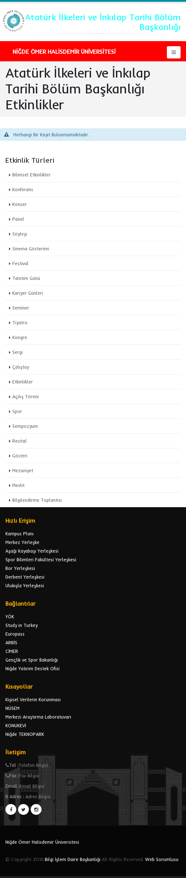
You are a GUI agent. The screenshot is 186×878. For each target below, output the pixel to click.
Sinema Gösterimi (30, 248)
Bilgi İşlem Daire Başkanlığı (72, 859)
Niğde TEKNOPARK (24, 734)
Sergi (17, 352)
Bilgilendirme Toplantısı (37, 500)
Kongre (19, 337)
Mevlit (18, 485)
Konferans (22, 189)
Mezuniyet (22, 470)
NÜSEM (12, 708)
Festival (20, 263)
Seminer (20, 308)
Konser (19, 204)
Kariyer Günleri (27, 293)
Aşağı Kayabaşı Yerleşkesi (32, 551)
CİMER (11, 651)
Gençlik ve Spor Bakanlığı (31, 660)
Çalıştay (20, 367)
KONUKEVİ (15, 725)
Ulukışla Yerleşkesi (24, 585)
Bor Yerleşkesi (20, 568)
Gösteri (19, 455)
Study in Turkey (21, 625)
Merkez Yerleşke (22, 542)
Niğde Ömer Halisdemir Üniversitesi (42, 842)
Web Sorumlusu (161, 859)
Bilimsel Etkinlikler (31, 174)
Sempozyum (25, 426)
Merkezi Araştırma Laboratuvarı (38, 717)
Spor (17, 411)
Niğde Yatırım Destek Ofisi (32, 668)
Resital (19, 441)
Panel (18, 219)
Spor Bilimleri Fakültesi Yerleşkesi (40, 559)
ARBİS (11, 642)
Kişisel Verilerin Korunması (33, 699)
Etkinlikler (22, 382)
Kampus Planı (19, 533)
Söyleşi (19, 234)
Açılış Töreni (25, 396)
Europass (15, 634)
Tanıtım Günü (26, 278)
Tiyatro (19, 322)
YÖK (9, 616)
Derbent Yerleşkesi (24, 577)
